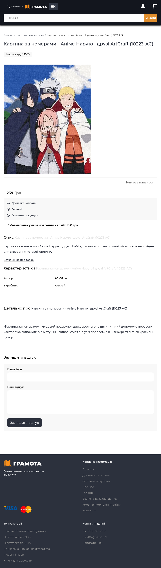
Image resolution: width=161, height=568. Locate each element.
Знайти (151, 17)
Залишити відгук (24, 423)
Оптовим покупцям (25, 215)
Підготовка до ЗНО (17, 537)
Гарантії (17, 209)
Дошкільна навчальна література (27, 549)
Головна (8, 35)
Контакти (89, 510)
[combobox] (74, 18)
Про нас (88, 487)
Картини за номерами (30, 35)
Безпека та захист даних (99, 498)
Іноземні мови (14, 554)
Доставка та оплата (96, 475)
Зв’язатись (15, 6)
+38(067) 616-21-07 (94, 537)
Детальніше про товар (19, 260)
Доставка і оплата (24, 203)
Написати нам (92, 543)
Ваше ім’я (80, 374)
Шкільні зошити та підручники (25, 531)
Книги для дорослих (18, 560)
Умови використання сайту (101, 504)
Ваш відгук (80, 399)
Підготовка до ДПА (17, 543)
